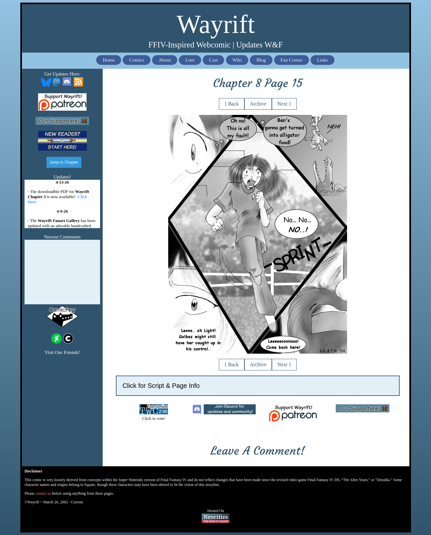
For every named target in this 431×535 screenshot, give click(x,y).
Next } (284, 103)
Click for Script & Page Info (161, 385)
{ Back (231, 103)
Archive (258, 103)
